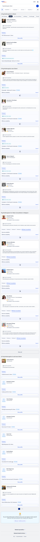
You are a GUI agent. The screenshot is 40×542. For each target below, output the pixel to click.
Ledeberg (25, 16)
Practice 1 (4, 32)
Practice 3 (14, 229)
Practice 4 (19, 229)
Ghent (10, 16)
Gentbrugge (31, 16)
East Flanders (4, 16)
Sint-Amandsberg (17, 16)
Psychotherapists (19, 536)
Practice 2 (9, 229)
